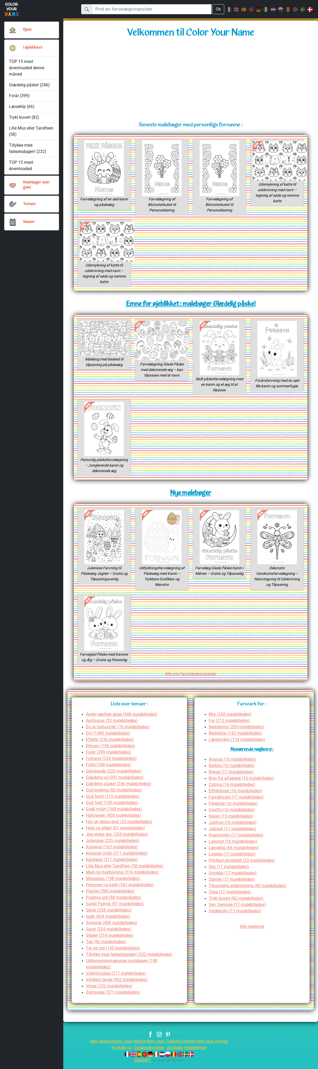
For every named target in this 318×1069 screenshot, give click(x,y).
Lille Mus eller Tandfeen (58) (31, 131)
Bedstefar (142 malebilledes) (237, 738)
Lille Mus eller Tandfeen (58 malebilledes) (127, 871)
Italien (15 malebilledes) (232, 821)
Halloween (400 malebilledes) (115, 821)
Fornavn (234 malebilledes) (113, 764)
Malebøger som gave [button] (37, 185)
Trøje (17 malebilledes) (231, 897)
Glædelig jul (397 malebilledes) (117, 783)
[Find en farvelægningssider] (151, 9)
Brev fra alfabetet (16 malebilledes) (243, 783)
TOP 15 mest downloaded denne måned (27, 67)
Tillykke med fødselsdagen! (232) (27, 148)
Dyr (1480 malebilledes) (109, 738)
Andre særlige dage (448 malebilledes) (124, 719)
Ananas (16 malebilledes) (234, 765)
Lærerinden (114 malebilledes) (239, 745)
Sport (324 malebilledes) (110, 934)
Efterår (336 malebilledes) (111, 745)
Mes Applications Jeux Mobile (115, 1047)
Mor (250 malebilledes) (231, 719)
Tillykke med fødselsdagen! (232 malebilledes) (132, 960)
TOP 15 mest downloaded (21, 165)
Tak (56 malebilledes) (107, 947)
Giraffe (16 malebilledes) (233, 815)
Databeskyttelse (148, 1053)
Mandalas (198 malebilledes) (114, 884)
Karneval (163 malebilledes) (113, 852)
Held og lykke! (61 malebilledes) (118, 833)
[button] (13, 48)
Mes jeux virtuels (216, 1047)
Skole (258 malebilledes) (110, 915)
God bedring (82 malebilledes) (116, 795)
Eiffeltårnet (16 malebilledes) (237, 796)
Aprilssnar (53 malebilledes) (114, 726)
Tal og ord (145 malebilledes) (114, 953)
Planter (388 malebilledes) (112, 896)
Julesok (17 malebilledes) (234, 834)
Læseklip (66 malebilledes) (235, 853)
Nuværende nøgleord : (252, 755)
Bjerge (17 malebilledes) (233, 777)
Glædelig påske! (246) (29, 85)
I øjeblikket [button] (33, 47)
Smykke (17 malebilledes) (234, 878)
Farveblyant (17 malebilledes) (238, 802)
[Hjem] (13, 30)
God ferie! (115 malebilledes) (114, 802)
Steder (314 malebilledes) (111, 941)
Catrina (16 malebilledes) (233, 790)
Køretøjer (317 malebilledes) (114, 865)
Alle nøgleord (251, 932)
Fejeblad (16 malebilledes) (235, 809)
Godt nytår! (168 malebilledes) (116, 814)
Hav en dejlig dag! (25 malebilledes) (121, 827)
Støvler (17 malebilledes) (233, 885)
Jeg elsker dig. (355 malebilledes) (119, 840)
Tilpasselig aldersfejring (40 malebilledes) (250, 891)
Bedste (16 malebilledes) (233, 771)
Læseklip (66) (22, 106)
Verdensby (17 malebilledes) (237, 916)
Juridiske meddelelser (189, 1053)
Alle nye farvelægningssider (191, 679)
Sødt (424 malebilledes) (109, 922)
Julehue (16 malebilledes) (234, 828)
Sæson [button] (29, 222)
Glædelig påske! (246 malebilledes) (121, 789)
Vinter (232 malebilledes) (110, 991)
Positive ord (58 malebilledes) (115, 903)
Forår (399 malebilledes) (110, 757)
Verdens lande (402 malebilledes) (119, 985)
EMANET (142, 1065)
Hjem (27, 29)
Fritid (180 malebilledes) (110, 770)
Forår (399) (19, 95)
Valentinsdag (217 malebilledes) (117, 979)
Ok (218, 9)
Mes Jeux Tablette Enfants (172, 1047)
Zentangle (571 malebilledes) (114, 998)
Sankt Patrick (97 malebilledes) (117, 909)
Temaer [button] (29, 204)
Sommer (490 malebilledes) (113, 928)
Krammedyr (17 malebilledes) (238, 840)
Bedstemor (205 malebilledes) (238, 732)
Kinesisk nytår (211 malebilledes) (119, 859)
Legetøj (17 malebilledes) (234, 859)
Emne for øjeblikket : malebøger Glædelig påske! (190, 304)
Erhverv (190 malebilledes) (112, 751)
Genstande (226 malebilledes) (115, 776)
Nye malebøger (190, 493)
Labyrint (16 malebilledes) (235, 847)
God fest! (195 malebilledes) (114, 808)
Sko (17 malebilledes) (230, 872)
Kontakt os (118, 1053)
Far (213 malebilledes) (231, 726)
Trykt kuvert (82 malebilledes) (238, 904)
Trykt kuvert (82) (24, 117)
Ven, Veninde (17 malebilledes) (239, 910)
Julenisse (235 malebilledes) (114, 846)
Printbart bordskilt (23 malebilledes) (244, 866)
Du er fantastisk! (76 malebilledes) (120, 732)
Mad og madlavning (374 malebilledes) (124, 877)
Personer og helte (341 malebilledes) (122, 890)
